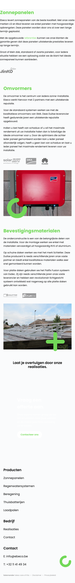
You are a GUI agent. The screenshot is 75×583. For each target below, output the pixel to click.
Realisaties (11, 529)
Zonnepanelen (13, 478)
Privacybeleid (50, 575)
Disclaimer (36, 575)
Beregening (11, 494)
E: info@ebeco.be (15, 556)
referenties (30, 38)
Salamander (8, 575)
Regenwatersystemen (19, 486)
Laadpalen (11, 510)
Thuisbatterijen (14, 502)
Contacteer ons (30, 434)
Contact (9, 537)
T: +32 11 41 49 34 (14, 564)
